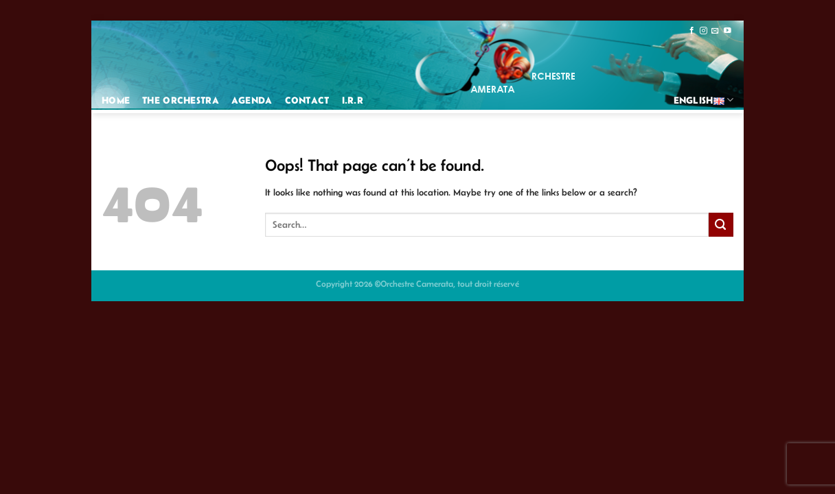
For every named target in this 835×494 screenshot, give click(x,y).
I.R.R (352, 100)
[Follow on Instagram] (703, 31)
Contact (307, 100)
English (703, 99)
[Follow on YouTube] (727, 31)
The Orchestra (180, 100)
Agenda (252, 100)
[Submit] (721, 225)
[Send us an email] (715, 31)
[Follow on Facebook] (692, 31)
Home (116, 100)
